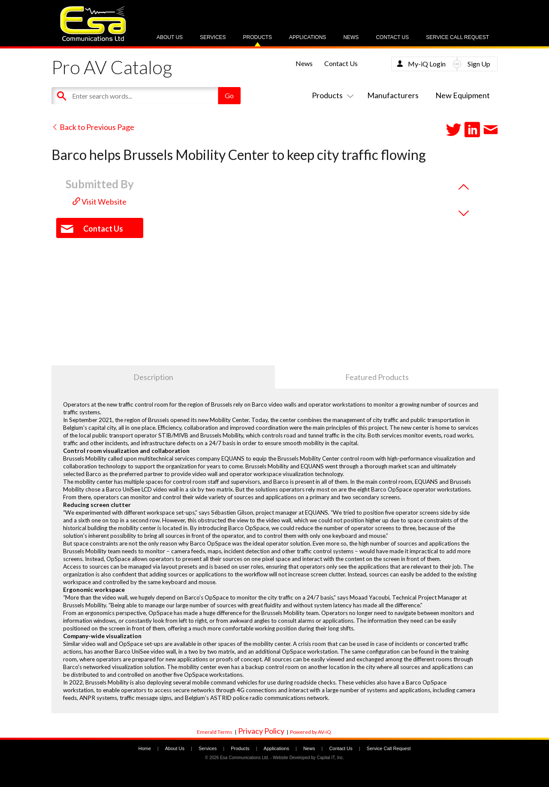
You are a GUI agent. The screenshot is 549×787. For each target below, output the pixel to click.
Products (257, 37)
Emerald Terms (214, 732)
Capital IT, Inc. (330, 757)
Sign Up (479, 64)
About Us (170, 37)
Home (144, 748)
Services (213, 37)
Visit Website (99, 201)
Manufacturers (393, 95)
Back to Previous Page (92, 127)
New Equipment (462, 95)
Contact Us (392, 37)
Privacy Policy (261, 731)
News (351, 37)
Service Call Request (457, 37)
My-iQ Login (427, 64)
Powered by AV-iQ (310, 732)
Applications (307, 37)
